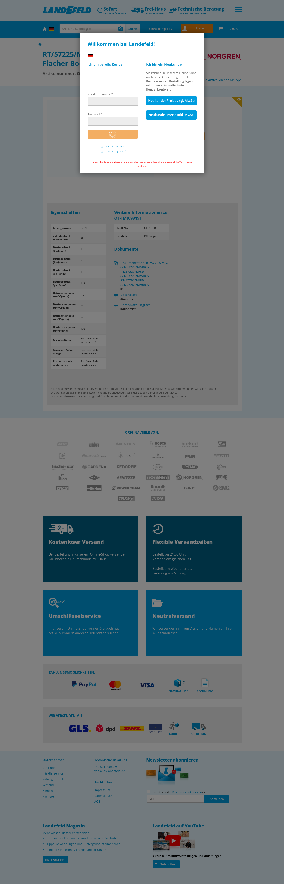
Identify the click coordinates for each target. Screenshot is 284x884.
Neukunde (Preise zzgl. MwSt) (171, 100)
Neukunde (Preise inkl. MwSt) (171, 115)
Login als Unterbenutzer (112, 146)
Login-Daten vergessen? (112, 151)
